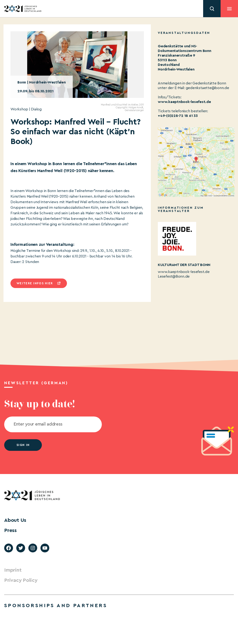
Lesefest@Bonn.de (174, 276)
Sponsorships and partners (55, 605)
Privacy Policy (20, 580)
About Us (15, 520)
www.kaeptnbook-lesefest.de (184, 102)
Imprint (12, 570)
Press (10, 530)
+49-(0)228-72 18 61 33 (178, 116)
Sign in (23, 444)
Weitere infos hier (35, 283)
